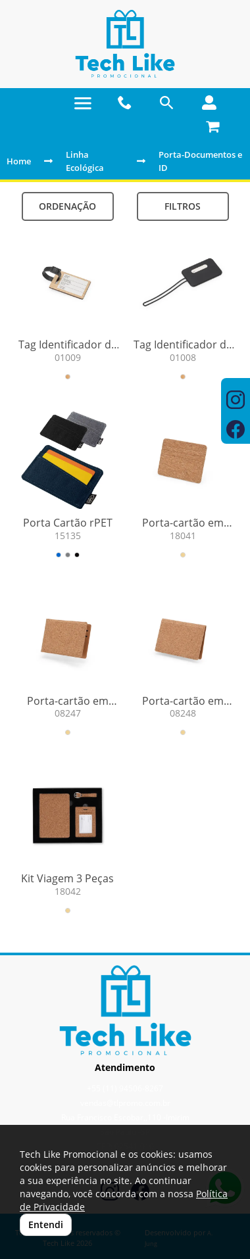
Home (19, 161)
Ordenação (67, 206)
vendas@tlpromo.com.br (125, 1102)
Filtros (182, 206)
